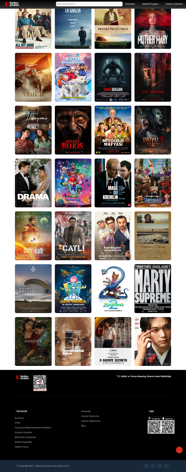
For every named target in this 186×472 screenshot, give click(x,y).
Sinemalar (130, 4)
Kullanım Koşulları (23, 432)
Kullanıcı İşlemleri (174, 4)
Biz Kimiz (19, 418)
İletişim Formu (22, 447)
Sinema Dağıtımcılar (90, 421)
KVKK (17, 423)
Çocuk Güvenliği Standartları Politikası (33, 427)
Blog (83, 425)
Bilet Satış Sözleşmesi (25, 437)
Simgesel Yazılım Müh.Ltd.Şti (57, 466)
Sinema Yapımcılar (90, 416)
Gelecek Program (150, 4)
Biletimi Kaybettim (23, 442)
